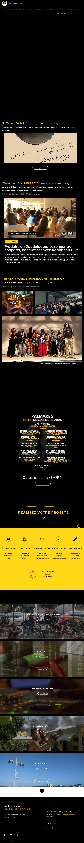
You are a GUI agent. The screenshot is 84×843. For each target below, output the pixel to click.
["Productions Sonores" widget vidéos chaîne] (42, 696)
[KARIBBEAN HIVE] (16, 4)
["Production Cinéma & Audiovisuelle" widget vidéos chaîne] (42, 621)
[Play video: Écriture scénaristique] (42, 656)
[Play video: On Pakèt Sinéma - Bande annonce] (42, 619)
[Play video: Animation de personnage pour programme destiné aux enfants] (42, 731)
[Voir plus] (43, 484)
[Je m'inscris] (52, 827)
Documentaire (8, 557)
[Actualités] (62, 13)
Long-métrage (8, 553)
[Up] (42, 791)
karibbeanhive (9, 814)
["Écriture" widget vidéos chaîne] (42, 659)
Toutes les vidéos (42, 632)
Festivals (47, 574)
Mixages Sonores (42, 555)
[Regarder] (40, 168)
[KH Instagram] (17, 835)
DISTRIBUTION (47, 572)
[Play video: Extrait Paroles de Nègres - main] (42, 768)
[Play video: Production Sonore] (42, 693)
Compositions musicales (42, 558)
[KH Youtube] (11, 835)
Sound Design (42, 553)
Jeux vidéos (75, 555)
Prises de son (42, 557)
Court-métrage (8, 555)
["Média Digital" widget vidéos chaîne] (42, 770)
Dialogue (25, 558)
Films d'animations (75, 553)
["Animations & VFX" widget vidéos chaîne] (42, 733)
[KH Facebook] (5, 835)
